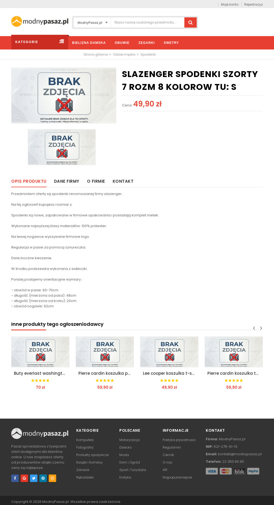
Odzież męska (124, 54)
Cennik (168, 455)
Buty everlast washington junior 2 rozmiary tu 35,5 (41, 373)
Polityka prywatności (179, 440)
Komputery (85, 440)
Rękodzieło (85, 477)
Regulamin (172, 447)
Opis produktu (29, 181)
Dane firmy (66, 181)
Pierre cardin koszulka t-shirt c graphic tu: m (235, 373)
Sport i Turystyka (132, 470)
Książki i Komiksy (89, 462)
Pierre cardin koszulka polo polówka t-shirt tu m (106, 373)
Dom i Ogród (129, 462)
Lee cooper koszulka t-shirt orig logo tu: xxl (170, 373)
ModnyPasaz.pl (55, 501)
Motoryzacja (129, 440)
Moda (124, 455)
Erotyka (125, 477)
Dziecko (125, 447)
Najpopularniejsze (177, 477)
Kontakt (123, 181)
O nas (167, 462)
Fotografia (84, 447)
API (165, 470)
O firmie (96, 181)
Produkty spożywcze (92, 455)
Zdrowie (82, 470)
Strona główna (95, 54)
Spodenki (148, 54)
